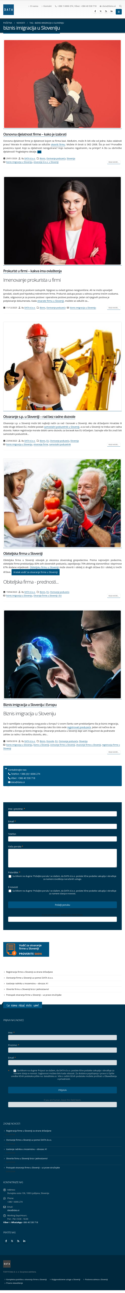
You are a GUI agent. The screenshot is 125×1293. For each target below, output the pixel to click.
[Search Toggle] (120, 6)
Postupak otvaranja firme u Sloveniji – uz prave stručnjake (34, 995)
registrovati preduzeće (79, 727)
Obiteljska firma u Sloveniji (23, 553)
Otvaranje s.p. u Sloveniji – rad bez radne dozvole (39, 416)
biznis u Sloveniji (41, 744)
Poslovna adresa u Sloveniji (98, 1282)
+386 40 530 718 (89, 6)
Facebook (6, 1243)
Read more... (114, 162)
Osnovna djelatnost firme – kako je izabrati (34, 134)
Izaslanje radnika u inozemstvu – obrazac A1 (27, 983)
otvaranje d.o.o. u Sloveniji (46, 162)
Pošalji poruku (62, 904)
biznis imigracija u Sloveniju (19, 162)
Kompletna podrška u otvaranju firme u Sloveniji (27, 1282)
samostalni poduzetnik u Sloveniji (61, 426)
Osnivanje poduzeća (56, 158)
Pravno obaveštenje (14, 1286)
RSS (18, 1243)
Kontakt (47, 6)
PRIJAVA (62, 1091)
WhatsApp (16, 1225)
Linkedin (24, 1243)
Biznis (42, 158)
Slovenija (71, 158)
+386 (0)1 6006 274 (30, 773)
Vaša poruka (15, 846)
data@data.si (109, 6)
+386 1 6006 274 (65, 6)
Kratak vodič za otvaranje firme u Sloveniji (36, 572)
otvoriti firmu (58, 144)
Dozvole (50, 741)
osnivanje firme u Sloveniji (62, 744)
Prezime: (13, 1046)
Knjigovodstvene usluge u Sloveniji (67, 1282)
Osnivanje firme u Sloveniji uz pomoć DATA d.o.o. (30, 978)
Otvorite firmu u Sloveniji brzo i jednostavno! (28, 989)
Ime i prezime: (16, 808)
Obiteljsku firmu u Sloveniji (44, 567)
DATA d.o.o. (29, 158)
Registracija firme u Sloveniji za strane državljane (30, 972)
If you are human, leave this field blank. (62, 914)
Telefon (12, 833)
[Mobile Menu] (119, 12)
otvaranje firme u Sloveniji (88, 744)
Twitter (12, 1243)
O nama (33, 6)
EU (47, 440)
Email (12, 821)
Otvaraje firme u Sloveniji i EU (48, 595)
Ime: (11, 1033)
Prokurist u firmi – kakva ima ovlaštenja (32, 271)
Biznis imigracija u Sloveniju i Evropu (30, 704)
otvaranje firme (41, 444)
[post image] (62, 84)
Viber (6, 1225)
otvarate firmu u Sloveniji (50, 300)
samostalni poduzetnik (60, 444)
